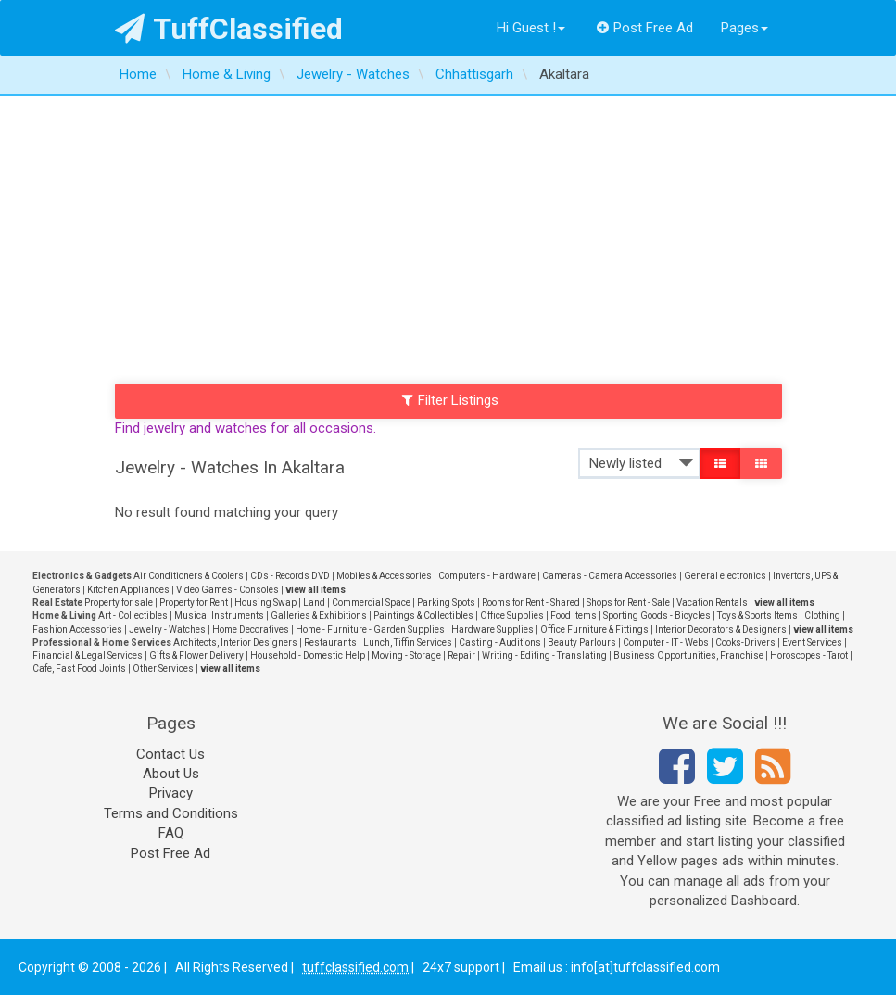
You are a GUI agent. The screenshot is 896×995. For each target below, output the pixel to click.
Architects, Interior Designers (235, 642)
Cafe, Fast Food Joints (79, 668)
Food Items (573, 616)
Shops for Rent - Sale (628, 603)
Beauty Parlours (582, 642)
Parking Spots (446, 603)
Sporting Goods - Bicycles (657, 616)
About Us (171, 773)
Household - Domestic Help (307, 655)
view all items (315, 590)
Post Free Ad (645, 27)
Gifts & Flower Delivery (196, 655)
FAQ (170, 833)
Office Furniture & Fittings (594, 629)
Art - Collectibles (133, 616)
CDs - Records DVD (290, 576)
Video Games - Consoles (227, 590)
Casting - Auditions (500, 642)
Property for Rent (193, 603)
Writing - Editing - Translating (544, 655)
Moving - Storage (406, 655)
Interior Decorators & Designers (721, 629)
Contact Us (170, 754)
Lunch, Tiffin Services (407, 642)
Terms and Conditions (171, 813)
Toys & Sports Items (757, 616)
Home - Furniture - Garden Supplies (370, 629)
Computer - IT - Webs (666, 642)
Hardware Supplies (492, 629)
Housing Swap (265, 603)
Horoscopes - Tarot (809, 655)
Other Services (163, 668)
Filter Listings (450, 400)
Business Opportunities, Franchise (688, 655)
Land (314, 603)
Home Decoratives (250, 629)
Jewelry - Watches (167, 629)
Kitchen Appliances (128, 590)
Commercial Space (371, 603)
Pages (744, 27)
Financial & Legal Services (87, 655)
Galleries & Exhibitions (319, 616)
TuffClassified (229, 28)
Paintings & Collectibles (423, 616)
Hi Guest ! (531, 27)
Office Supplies (512, 616)
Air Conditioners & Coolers (188, 576)
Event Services (812, 642)
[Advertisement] (448, 235)
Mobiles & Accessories (384, 576)
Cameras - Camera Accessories (609, 576)
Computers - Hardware (487, 576)
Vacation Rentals (712, 603)
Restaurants (330, 642)
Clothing (822, 616)
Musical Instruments (219, 616)
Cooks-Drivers (745, 642)
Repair (461, 655)
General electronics (725, 576)
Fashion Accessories (77, 629)
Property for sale (118, 603)
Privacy (171, 793)
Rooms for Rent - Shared (531, 603)
